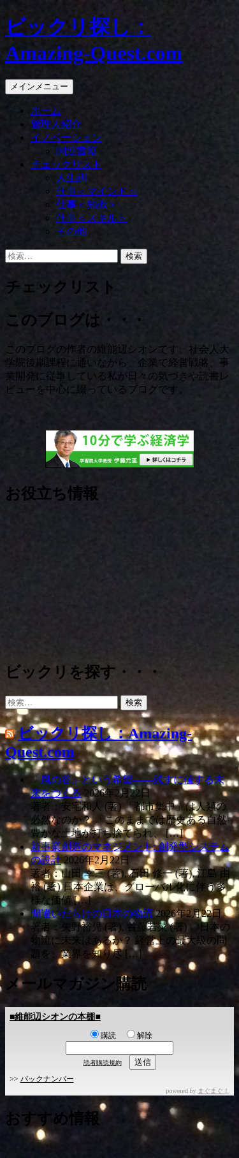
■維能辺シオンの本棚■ (55, 1017)
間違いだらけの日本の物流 (92, 913)
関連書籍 (76, 150)
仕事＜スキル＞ (91, 217)
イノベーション (66, 137)
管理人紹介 (56, 124)
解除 (139, 1035)
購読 (103, 1035)
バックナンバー (47, 1078)
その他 (71, 231)
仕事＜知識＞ (86, 204)
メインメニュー (39, 86)
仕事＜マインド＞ (97, 191)
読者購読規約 (102, 1062)
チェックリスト (66, 164)
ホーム (46, 110)
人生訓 (71, 177)
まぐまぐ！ (213, 1090)
